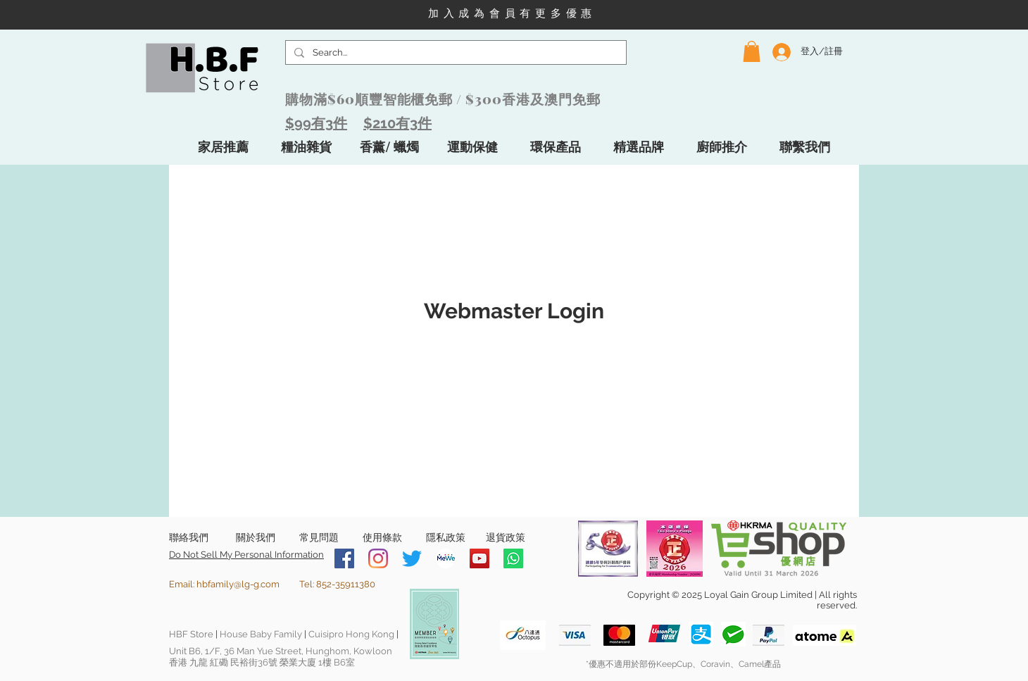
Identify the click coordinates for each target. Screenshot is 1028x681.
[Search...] (454, 53)
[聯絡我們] (188, 538)
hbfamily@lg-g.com (238, 584)
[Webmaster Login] (514, 312)
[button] (751, 51)
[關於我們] (255, 538)
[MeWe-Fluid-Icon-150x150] (446, 558)
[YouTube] (479, 558)
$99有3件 (316, 123)
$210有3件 (397, 123)
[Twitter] (412, 558)
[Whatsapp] (513, 558)
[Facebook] (344, 558)
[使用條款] (382, 538)
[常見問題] (318, 538)
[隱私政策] (445, 538)
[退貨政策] (505, 538)
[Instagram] (378, 558)
